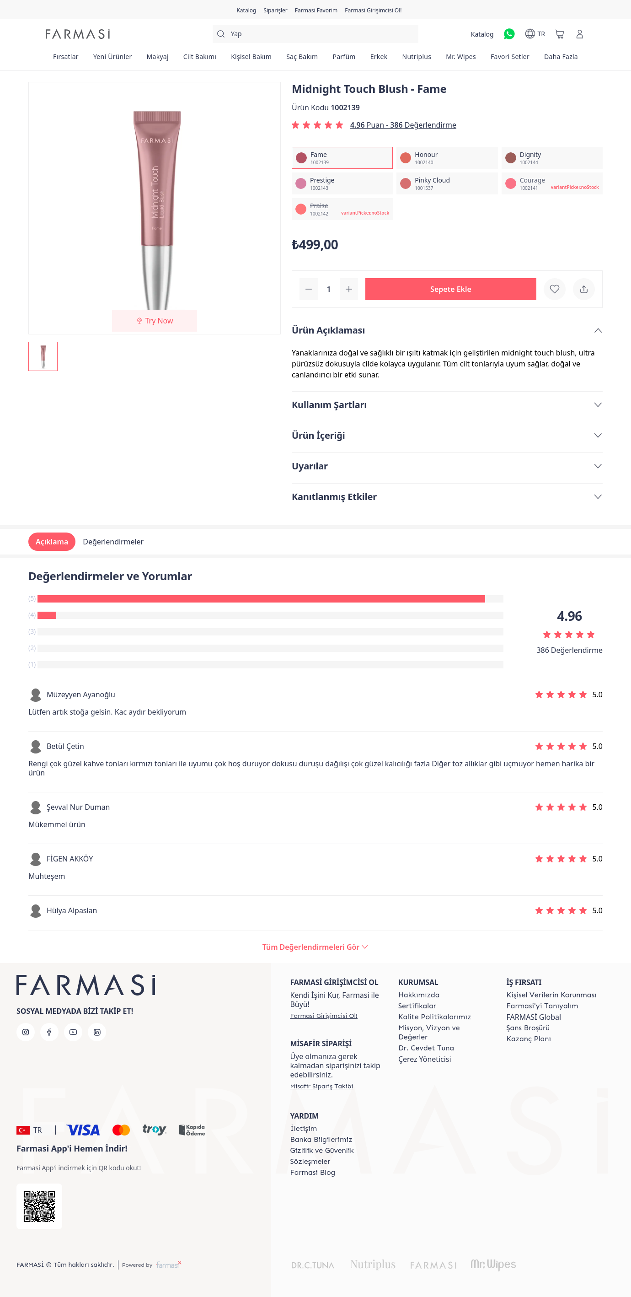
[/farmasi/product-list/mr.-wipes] (460, 59)
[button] (450, 289)
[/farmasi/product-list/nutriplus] (417, 59)
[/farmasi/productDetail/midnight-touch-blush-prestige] (342, 183)
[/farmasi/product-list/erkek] (379, 59)
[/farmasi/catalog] (246, 9)
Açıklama (52, 542)
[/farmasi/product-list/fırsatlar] (66, 59)
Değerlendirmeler (113, 542)
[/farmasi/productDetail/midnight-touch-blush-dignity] (552, 158)
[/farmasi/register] (275, 9)
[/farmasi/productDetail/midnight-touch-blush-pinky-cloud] (446, 183)
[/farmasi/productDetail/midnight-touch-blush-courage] (552, 183)
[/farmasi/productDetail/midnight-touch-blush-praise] (342, 209)
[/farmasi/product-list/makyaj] (157, 59)
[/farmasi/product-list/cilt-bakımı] (200, 59)
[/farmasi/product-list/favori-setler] (510, 59)
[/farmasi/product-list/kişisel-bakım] (251, 59)
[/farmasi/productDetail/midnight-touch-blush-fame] (342, 158)
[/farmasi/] (78, 34)
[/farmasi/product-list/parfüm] (344, 59)
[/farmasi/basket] (559, 33)
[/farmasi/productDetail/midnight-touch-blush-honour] (446, 158)
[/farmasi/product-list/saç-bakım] (302, 59)
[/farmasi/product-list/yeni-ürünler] (112, 59)
